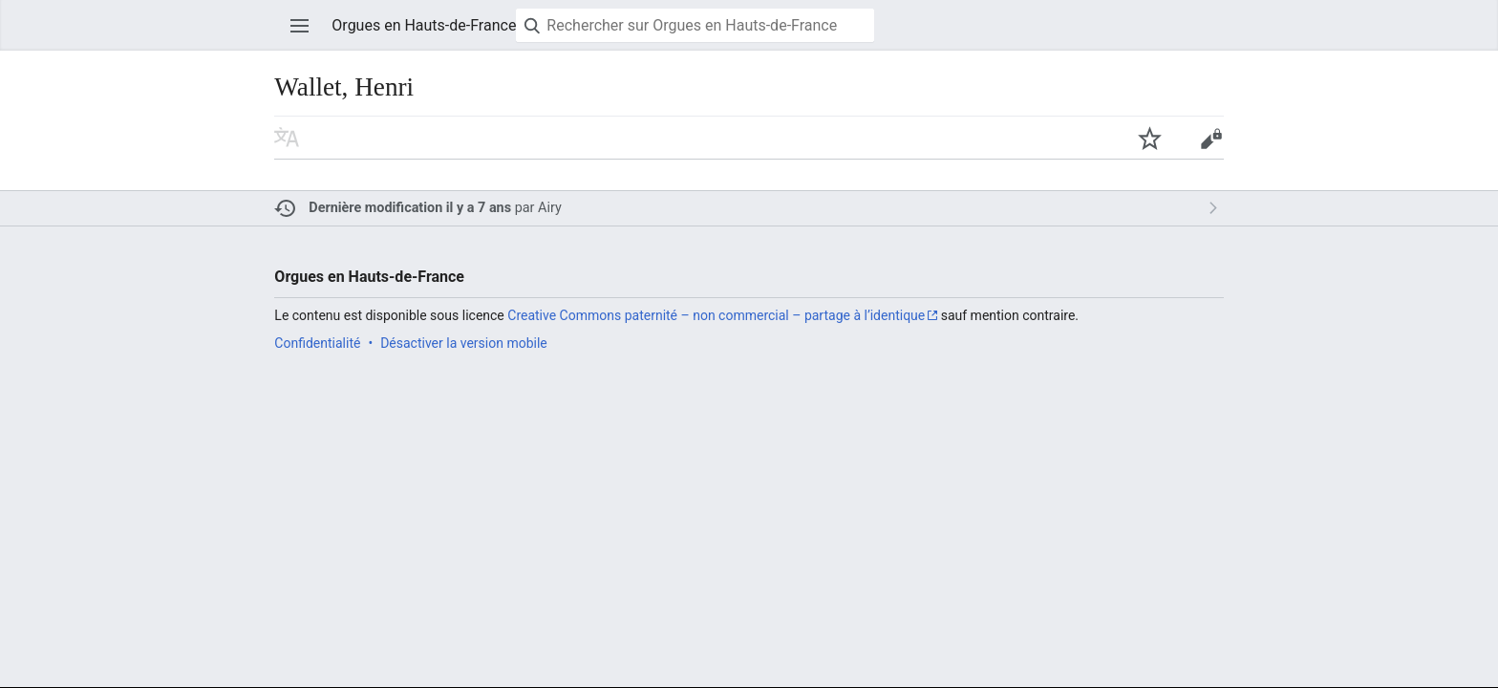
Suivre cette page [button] (1149, 137)
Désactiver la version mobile (463, 343)
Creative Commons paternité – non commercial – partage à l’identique (716, 315)
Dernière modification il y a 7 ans (410, 208)
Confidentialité (317, 343)
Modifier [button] (1210, 137)
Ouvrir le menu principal (300, 25)
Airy (550, 208)
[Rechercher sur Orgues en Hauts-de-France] (695, 25)
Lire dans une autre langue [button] (286, 137)
